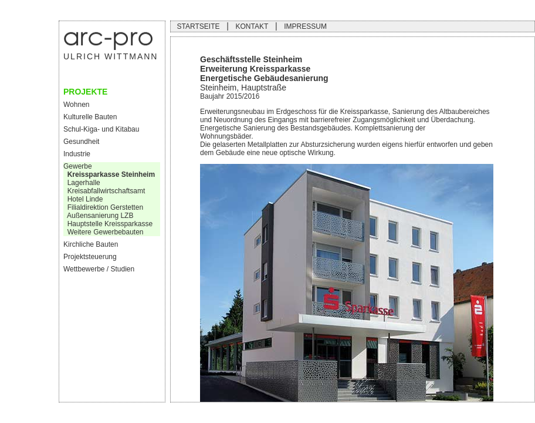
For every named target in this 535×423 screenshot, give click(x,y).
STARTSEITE (198, 26)
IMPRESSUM (305, 26)
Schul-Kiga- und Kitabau (101, 129)
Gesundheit (81, 141)
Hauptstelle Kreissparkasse (108, 224)
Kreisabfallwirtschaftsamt (104, 191)
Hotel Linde (83, 199)
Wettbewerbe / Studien (98, 269)
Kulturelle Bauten (90, 117)
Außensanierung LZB (98, 216)
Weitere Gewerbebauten (103, 232)
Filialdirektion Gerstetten (103, 207)
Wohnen (76, 104)
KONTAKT (251, 26)
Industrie (76, 154)
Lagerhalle (83, 183)
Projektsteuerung (90, 257)
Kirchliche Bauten (90, 244)
